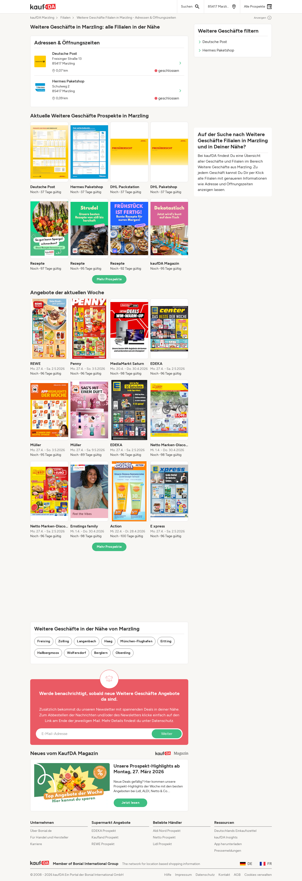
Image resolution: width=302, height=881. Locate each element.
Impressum (183, 875)
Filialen (65, 17)
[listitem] (49, 158)
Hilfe (167, 875)
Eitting (165, 641)
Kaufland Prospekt (105, 837)
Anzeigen (263, 17)
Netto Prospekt (164, 837)
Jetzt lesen (130, 803)
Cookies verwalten (258, 875)
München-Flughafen (136, 641)
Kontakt (224, 875)
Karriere (36, 844)
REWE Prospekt (103, 844)
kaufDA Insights (226, 837)
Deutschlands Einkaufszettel (235, 831)
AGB (237, 875)
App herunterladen (228, 844)
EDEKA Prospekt (104, 831)
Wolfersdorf (76, 653)
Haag (108, 641)
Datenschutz (162, 720)
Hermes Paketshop (216, 50)
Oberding (123, 653)
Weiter (166, 733)
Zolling (63, 641)
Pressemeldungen (227, 851)
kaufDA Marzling (42, 17)
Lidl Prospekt (162, 844)
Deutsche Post (212, 41)
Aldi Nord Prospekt (166, 831)
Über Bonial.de (41, 831)
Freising (43, 641)
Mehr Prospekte (109, 279)
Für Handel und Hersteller (49, 837)
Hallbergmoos (48, 653)
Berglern (101, 653)
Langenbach (86, 641)
